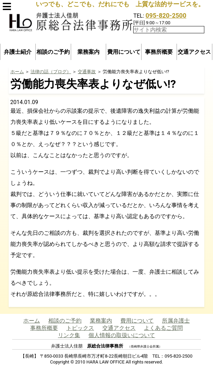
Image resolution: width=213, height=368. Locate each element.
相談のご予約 (53, 52)
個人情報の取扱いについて (121, 335)
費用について (123, 52)
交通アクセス (194, 52)
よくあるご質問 (163, 328)
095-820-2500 (166, 15)
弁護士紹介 (18, 52)
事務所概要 (159, 52)
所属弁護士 (176, 320)
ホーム (17, 71)
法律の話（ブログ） (51, 71)
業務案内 (88, 52)
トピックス (80, 328)
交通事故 (87, 71)
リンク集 (69, 335)
